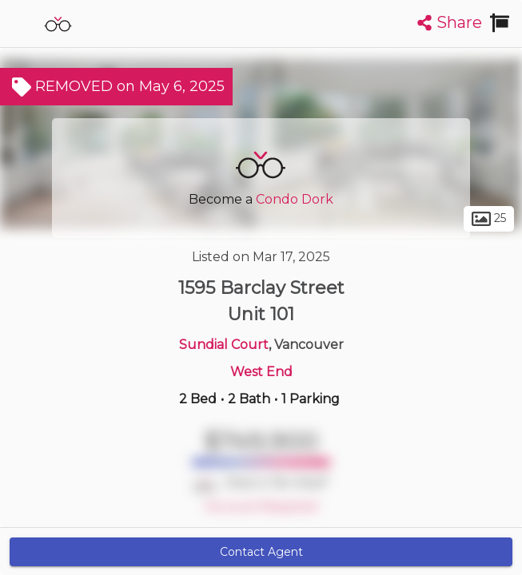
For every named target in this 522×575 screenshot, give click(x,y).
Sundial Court (224, 344)
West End (261, 371)
